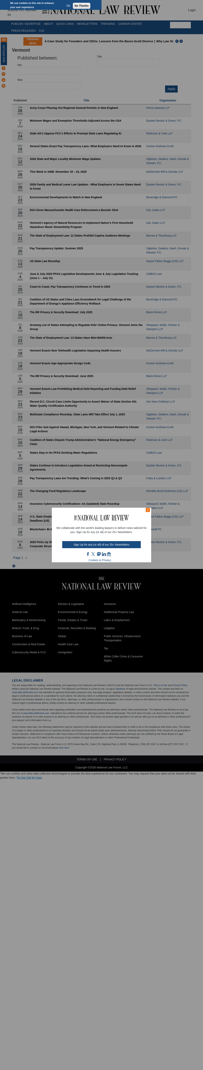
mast (99, 554)
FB (88, 554)
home (109, 554)
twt (93, 554)
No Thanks (82, 5)
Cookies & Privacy (100, 560)
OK (68, 5)
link (104, 554)
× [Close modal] (148, 509)
